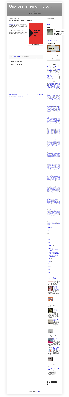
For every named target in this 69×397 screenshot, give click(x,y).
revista (55, 222)
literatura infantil (51, 84)
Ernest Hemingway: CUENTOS (55, 309)
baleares (55, 215)
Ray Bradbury (56, 202)
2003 (58, 97)
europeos (49, 64)
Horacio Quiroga (50, 165)
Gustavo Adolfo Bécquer (51, 164)
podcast (58, 124)
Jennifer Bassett (52, 170)
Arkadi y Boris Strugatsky (52, 144)
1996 (55, 97)
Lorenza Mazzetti (56, 101)
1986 (59, 133)
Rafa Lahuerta (55, 201)
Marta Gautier (58, 190)
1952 (52, 107)
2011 (56, 110)
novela (58, 67)
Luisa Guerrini (53, 186)
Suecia (55, 209)
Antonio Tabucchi (52, 143)
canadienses (49, 216)
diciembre (51, 245)
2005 (53, 82)
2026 (49, 239)
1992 (53, 110)
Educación (58, 83)
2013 (58, 94)
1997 (56, 134)
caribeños (53, 216)
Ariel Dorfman (58, 143)
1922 (59, 129)
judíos (55, 124)
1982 (51, 133)
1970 (54, 132)
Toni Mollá (49, 211)
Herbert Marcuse (56, 117)
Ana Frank (58, 140)
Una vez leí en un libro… (30, 6)
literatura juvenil (51, 83)
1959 (48, 132)
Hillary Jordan (58, 164)
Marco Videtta (57, 188)
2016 (58, 85)
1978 (58, 109)
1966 (51, 132)
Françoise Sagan (49, 157)
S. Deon (57, 204)
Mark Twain (53, 190)
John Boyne (55, 119)
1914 (54, 129)
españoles (52, 69)
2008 (54, 87)
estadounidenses (50, 76)
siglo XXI (54, 66)
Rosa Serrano (54, 203)
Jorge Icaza (48, 175)
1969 (59, 108)
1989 (47, 110)
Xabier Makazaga (50, 213)
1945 (54, 131)
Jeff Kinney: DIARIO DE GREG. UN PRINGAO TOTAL (56, 288)
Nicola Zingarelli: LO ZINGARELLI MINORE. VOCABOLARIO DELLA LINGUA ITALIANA (56, 359)
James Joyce (53, 118)
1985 (56, 133)
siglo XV (58, 222)
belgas (59, 215)
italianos (56, 72)
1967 (56, 108)
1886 (48, 128)
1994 (51, 89)
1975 (59, 132)
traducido (49, 67)
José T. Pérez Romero (51, 177)
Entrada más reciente (13, 94)
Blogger (38, 391)
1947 (58, 95)
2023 (49, 244)
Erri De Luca (54, 154)
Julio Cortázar (58, 180)
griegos (51, 124)
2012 (58, 89)
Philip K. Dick (55, 200)
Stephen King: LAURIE (55, 320)
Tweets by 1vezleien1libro (51, 234)
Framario (58, 155)
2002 (49, 94)
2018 (49, 269)
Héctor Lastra (49, 166)
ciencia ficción (49, 105)
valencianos (55, 74)
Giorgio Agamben (49, 117)
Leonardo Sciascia (56, 120)
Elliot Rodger (50, 152)
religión (52, 222)
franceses (54, 86)
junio (50, 260)
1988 (48, 134)
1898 (56, 128)
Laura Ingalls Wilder (56, 181)
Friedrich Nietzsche (53, 158)
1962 (47, 108)
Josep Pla (51, 176)
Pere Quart (51, 200)
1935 (54, 130)
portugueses (49, 106)
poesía (48, 71)
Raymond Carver (50, 88)
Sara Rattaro (58, 205)
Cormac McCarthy (55, 99)
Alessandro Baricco (53, 98)
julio (50, 258)
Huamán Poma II (56, 165)
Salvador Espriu (52, 205)
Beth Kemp (54, 146)
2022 (53, 135)
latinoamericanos (50, 78)
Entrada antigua (40, 94)
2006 (55, 89)
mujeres (50, 70)
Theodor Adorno (57, 210)
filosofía (51, 85)
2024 (49, 242)
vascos (49, 224)
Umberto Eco (54, 211)
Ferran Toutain (54, 155)
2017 (47, 98)
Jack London (52, 168)
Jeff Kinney (58, 118)
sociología (49, 223)
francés (48, 89)
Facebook (49, 228)
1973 (52, 109)
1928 (59, 106)
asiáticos (52, 215)
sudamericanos (50, 77)
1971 (59, 96)
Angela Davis (55, 141)
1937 (56, 130)
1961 (53, 96)
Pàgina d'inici (50, 227)
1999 (59, 134)
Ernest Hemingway (54, 153)
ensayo (48, 74)
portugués (50, 87)
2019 (56, 84)
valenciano (49, 82)
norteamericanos (50, 79)
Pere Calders (55, 199)
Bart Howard (58, 145)
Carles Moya (53, 112)
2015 (51, 135)
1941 (48, 131)
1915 (53, 106)
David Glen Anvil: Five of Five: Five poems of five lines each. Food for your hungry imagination (56, 299)
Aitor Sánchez (54, 111)
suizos (59, 223)
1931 (48, 130)
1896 (54, 128)
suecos (56, 223)
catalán (58, 69)
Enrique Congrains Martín (51, 100)
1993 (52, 97)
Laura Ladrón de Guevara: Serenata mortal (53, 256)
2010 (58, 87)
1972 (49, 109)
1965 (53, 108)
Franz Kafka (57, 156)
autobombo (48, 95)
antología (52, 123)
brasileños (56, 88)
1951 (49, 107)
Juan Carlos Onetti (54, 178)
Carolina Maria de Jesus (55, 113)
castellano (49, 75)
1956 (55, 107)
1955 (47, 96)
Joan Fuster (50, 119)
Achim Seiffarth (58, 135)
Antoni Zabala (55, 142)
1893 (51, 128)
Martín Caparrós (49, 192)
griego (48, 124)
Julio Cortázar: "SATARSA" (55, 278)
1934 (51, 130)
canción (57, 123)
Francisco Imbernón (51, 156)
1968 (56, 96)
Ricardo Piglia (54, 121)
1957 (58, 107)
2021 (49, 111)
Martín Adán (57, 191)
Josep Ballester (54, 175)
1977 (48, 133)
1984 (54, 133)
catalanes (58, 82)
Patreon (48, 24)
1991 (51, 134)
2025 (49, 241)
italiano (54, 71)
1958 (59, 131)
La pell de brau (12, 24)
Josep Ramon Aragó (57, 176)
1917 (56, 129)
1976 (55, 109)
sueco (53, 223)
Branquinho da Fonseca (56, 147)
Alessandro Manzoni (53, 140)
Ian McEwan (54, 166)
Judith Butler (53, 180)
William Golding (58, 212)
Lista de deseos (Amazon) (52, 40)
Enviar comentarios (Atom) (18, 96)
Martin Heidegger (50, 191)
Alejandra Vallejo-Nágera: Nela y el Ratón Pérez (56, 348)
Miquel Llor (49, 121)
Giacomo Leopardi (49, 163)
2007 (55, 94)
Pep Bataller (57, 198)
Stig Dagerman (50, 209)
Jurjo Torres (49, 181)
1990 (50, 110)
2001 (48, 135)
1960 (50, 96)
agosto (50, 248)
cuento (58, 79)
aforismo (48, 215)
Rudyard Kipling (52, 204)
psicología (48, 222)
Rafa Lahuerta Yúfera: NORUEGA (56, 329)
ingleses (58, 86)
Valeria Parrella (52, 212)
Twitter (49, 230)
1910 (51, 129)
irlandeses (53, 95)
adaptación (49, 86)
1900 (59, 128)
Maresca (48, 189)
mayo (50, 261)
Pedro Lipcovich (51, 198)
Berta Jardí (49, 146)
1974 (56, 132)
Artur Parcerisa (53, 145)
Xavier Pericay (49, 214)
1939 (59, 130)
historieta (56, 105)
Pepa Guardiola (49, 199)
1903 (48, 129)
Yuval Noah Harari (56, 214)
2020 (59, 110)
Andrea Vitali (49, 141)
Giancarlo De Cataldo (57, 163)
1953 (56, 131)
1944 (51, 131)
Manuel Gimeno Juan (53, 187)
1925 (56, 106)
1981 (49, 97)
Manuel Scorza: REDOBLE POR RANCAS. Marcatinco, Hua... (54, 253)
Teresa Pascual (52, 210)
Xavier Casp (57, 213)
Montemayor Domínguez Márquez (52, 193)
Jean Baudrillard (53, 169)
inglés (56, 70)
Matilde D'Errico (56, 192)
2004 (52, 94)
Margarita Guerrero (54, 189)
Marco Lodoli (52, 188)
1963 (50, 108)
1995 (54, 134)
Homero (48, 118)
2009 (55, 85)
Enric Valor (54, 152)
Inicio (27, 94)
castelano (57, 216)
